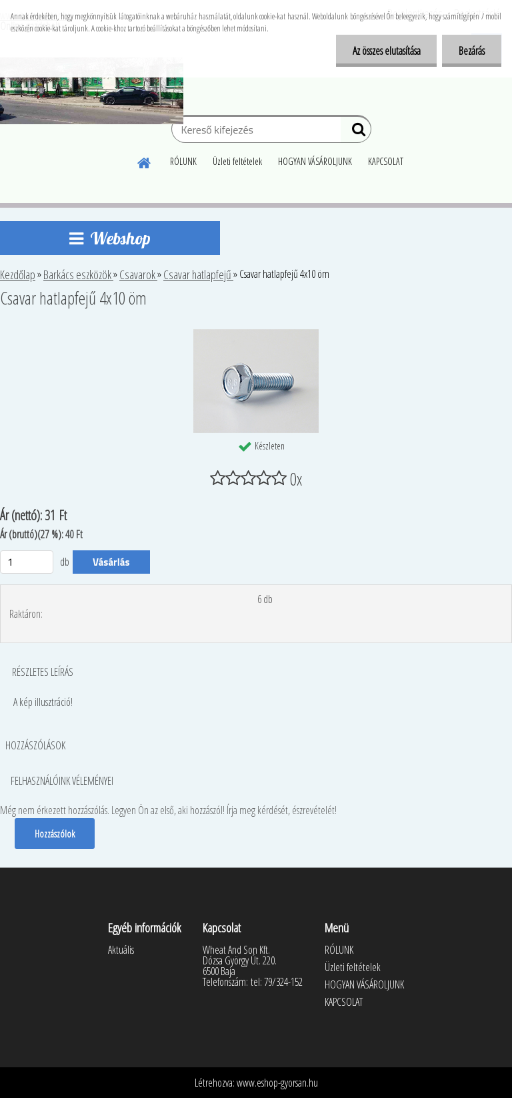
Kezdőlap (17, 274)
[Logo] (91, 90)
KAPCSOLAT (385, 161)
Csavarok (138, 274)
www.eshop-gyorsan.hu (277, 1082)
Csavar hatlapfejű (198, 274)
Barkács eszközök (78, 274)
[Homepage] (144, 161)
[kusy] (26, 562)
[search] (356, 132)
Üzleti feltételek (237, 161)
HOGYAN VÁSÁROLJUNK (315, 161)
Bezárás (472, 50)
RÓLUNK (183, 161)
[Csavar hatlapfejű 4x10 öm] (256, 334)
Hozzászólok (55, 833)
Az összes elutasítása (386, 50)
